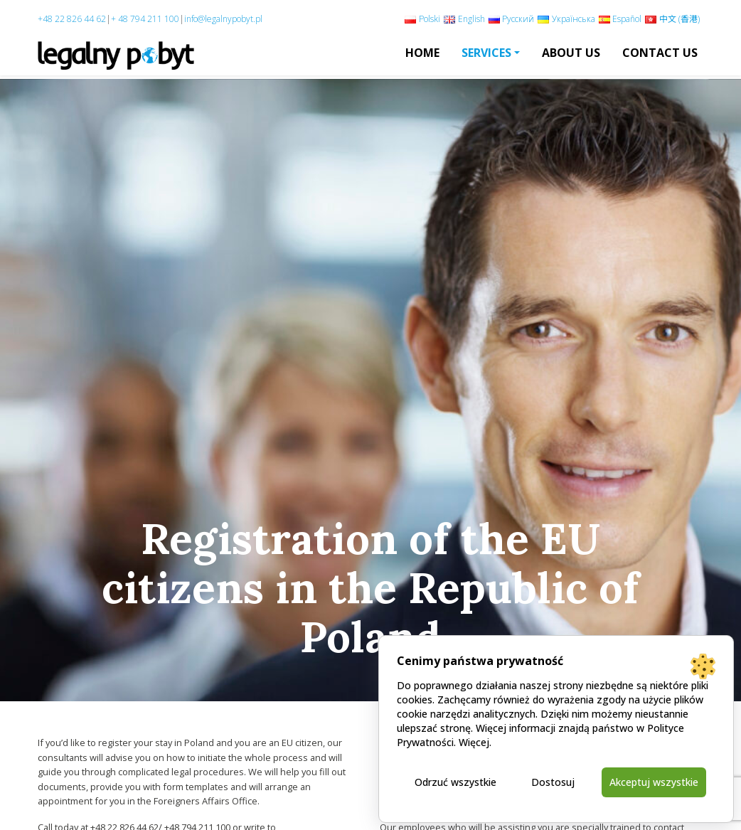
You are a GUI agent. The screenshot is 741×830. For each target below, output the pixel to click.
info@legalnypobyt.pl (223, 19)
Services (486, 52)
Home (422, 52)
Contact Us (660, 52)
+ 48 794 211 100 (145, 19)
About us (571, 52)
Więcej (474, 742)
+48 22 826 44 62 (72, 19)
